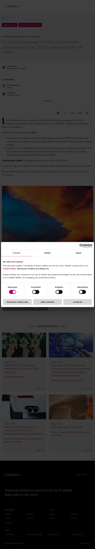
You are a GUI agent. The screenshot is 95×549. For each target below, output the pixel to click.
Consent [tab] (16, 253)
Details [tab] (47, 253)
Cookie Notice (9, 268)
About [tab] (78, 253)
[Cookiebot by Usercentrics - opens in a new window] (81, 246)
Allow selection (47, 302)
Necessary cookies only (17, 302)
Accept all (77, 302)
